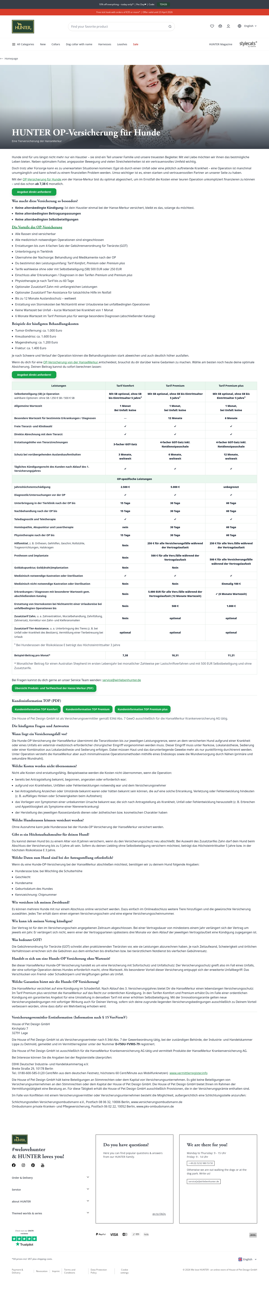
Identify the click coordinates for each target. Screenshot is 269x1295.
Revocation (41, 1271)
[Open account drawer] (228, 26)
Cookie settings (125, 1271)
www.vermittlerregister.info (189, 1073)
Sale (135, 44)
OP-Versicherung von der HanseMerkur (71, 362)
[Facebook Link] (14, 1165)
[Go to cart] (220, 26)
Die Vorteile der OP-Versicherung (37, 227)
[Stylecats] (248, 44)
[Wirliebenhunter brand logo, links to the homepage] (23, 26)
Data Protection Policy (99, 1271)
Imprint (56, 1271)
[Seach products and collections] (121, 26)
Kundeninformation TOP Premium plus (143, 709)
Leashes (122, 44)
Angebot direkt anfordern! (34, 192)
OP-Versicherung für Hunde (42, 179)
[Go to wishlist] (212, 26)
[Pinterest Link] (33, 1165)
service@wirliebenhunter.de (122, 680)
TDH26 (163, 4)
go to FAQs (159, 1214)
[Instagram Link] (23, 1165)
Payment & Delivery (17, 1271)
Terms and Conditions (69, 1271)
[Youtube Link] (42, 1165)
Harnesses (104, 44)
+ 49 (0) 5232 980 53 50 (201, 1163)
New (43, 44)
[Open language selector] (246, 26)
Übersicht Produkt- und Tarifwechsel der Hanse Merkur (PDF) (54, 688)
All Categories (23, 44)
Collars (56, 44)
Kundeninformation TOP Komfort (36, 709)
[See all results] (170, 26)
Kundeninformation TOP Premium (88, 709)
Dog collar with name (79, 44)
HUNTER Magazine (220, 44)
